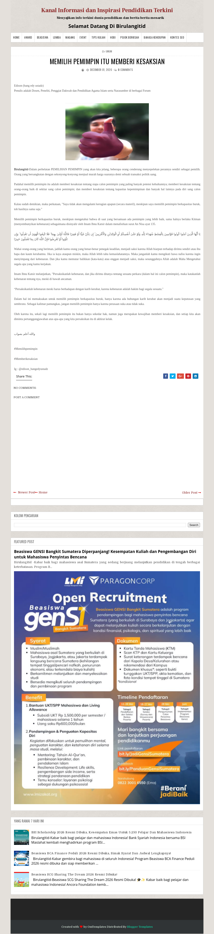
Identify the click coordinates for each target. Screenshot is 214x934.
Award (28, 37)
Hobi (113, 37)
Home (16, 37)
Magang (70, 37)
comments (125, 70)
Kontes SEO (177, 37)
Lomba (57, 37)
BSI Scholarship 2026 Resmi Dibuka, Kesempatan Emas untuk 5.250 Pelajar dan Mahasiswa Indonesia (111, 832)
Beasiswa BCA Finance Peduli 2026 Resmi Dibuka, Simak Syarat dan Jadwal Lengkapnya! (101, 853)
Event (83, 37)
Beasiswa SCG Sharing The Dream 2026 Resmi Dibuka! (74, 874)
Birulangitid (21, 169)
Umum (109, 51)
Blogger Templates (140, 926)
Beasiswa (42, 37)
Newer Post (26, 492)
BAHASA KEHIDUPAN (155, 37)
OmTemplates (97, 926)
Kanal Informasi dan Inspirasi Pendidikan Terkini (107, 10)
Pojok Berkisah (129, 37)
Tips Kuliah (99, 37)
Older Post (189, 492)
